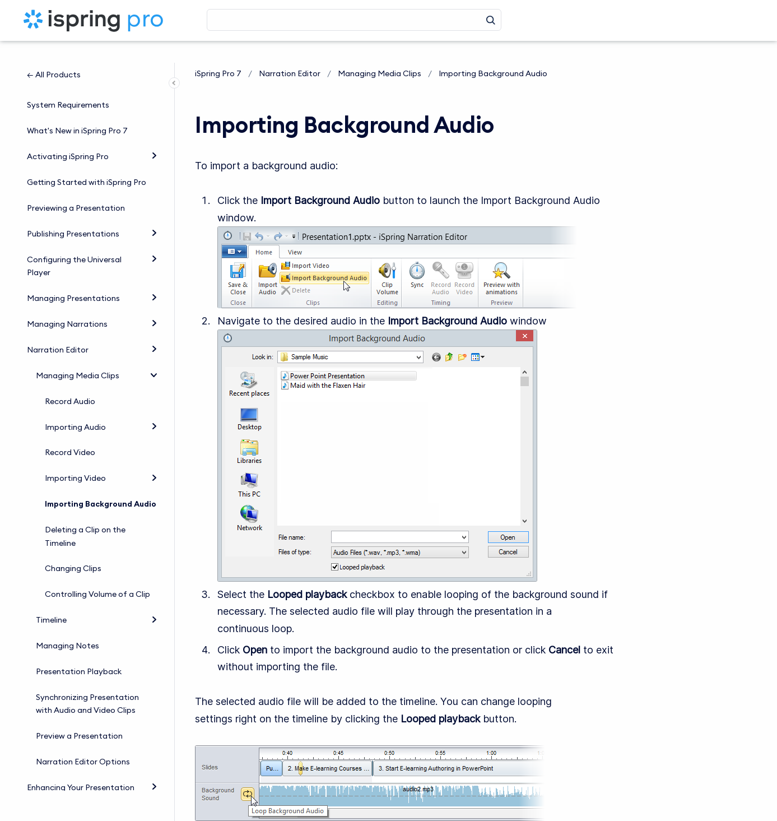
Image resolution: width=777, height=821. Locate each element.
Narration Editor (58, 329)
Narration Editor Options (83, 741)
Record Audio (70, 380)
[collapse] (154, 353)
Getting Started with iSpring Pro (86, 161)
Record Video (70, 431)
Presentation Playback (79, 651)
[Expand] (154, 134)
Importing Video (75, 457)
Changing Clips (73, 547)
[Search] (354, 20)
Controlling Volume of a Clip (97, 573)
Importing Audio (75, 406)
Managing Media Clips (77, 355)
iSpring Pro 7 (218, 73)
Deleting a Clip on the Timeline (85, 515)
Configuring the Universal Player (74, 245)
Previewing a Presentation (76, 187)
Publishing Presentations (73, 213)
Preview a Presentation (79, 715)
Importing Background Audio (100, 483)
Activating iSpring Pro (68, 136)
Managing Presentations (73, 277)
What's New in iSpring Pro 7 (77, 110)
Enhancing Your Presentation (80, 767)
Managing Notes (67, 625)
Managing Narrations (67, 303)
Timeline (51, 599)
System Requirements (68, 84)
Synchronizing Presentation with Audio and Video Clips (87, 683)
